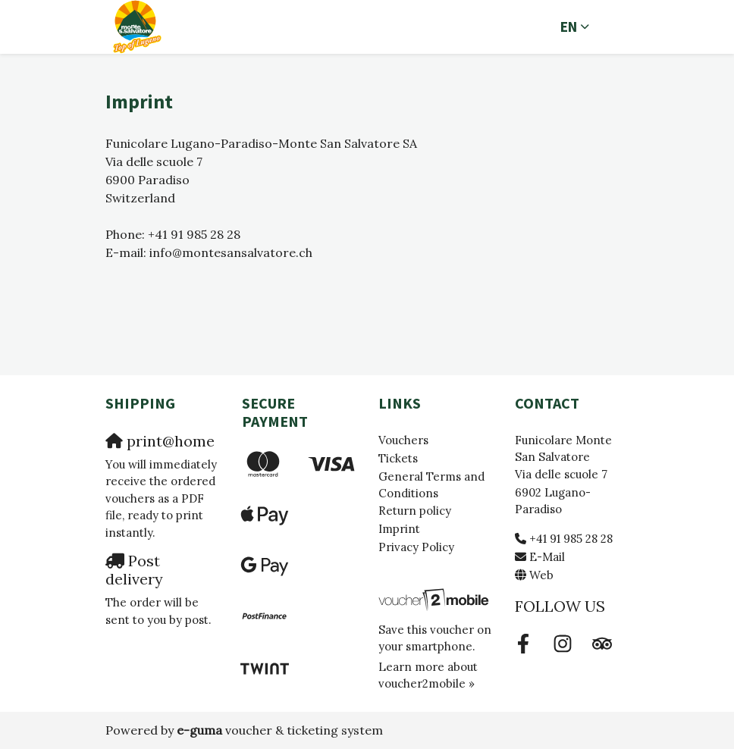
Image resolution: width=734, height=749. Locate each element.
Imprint (399, 529)
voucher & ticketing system (280, 730)
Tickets (398, 458)
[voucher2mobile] (435, 598)
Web (541, 575)
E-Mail (547, 557)
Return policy (414, 510)
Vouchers (403, 440)
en (568, 26)
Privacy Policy (416, 547)
